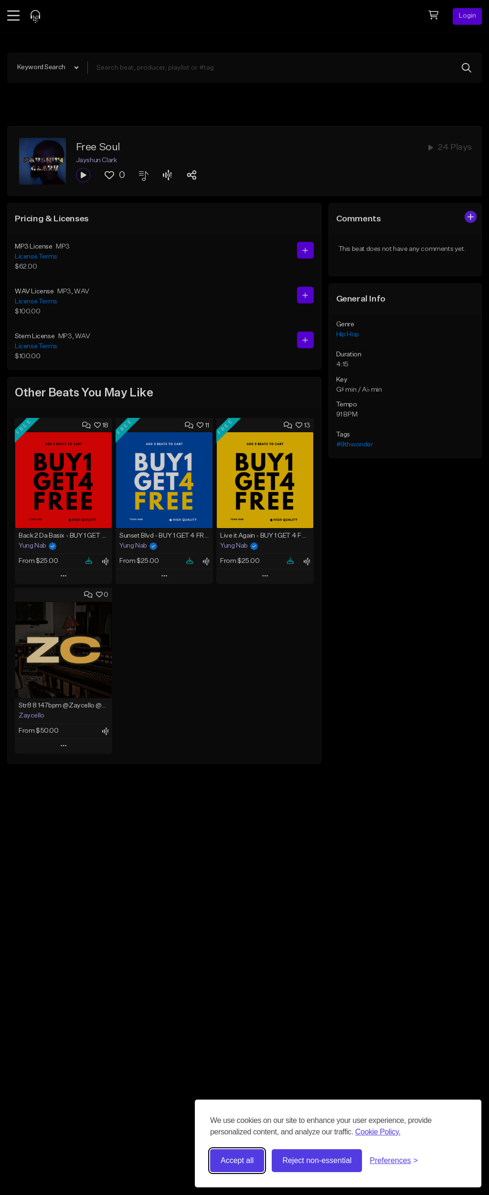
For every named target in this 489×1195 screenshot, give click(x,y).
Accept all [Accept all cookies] (237, 1160)
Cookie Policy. (378, 1132)
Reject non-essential (316, 1160)
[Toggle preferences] (394, 1160)
